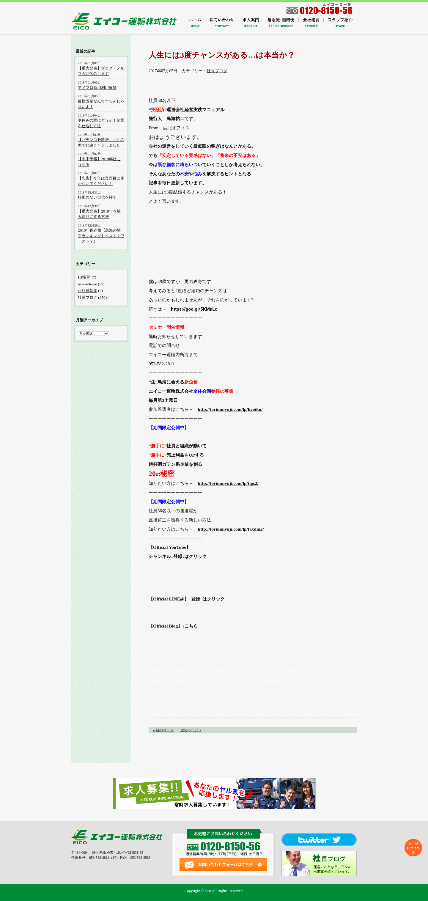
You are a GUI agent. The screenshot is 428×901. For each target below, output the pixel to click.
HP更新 (84, 277)
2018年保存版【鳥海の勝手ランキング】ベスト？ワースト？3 (101, 235)
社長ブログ (217, 71)
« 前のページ (163, 730)
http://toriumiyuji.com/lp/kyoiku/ (230, 409)
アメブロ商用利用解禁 (97, 87)
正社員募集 (87, 290)
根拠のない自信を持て (97, 197)
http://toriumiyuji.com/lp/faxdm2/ (231, 529)
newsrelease (87, 284)
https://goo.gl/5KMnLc (194, 309)
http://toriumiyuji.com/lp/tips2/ (228, 483)
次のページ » (190, 730)
